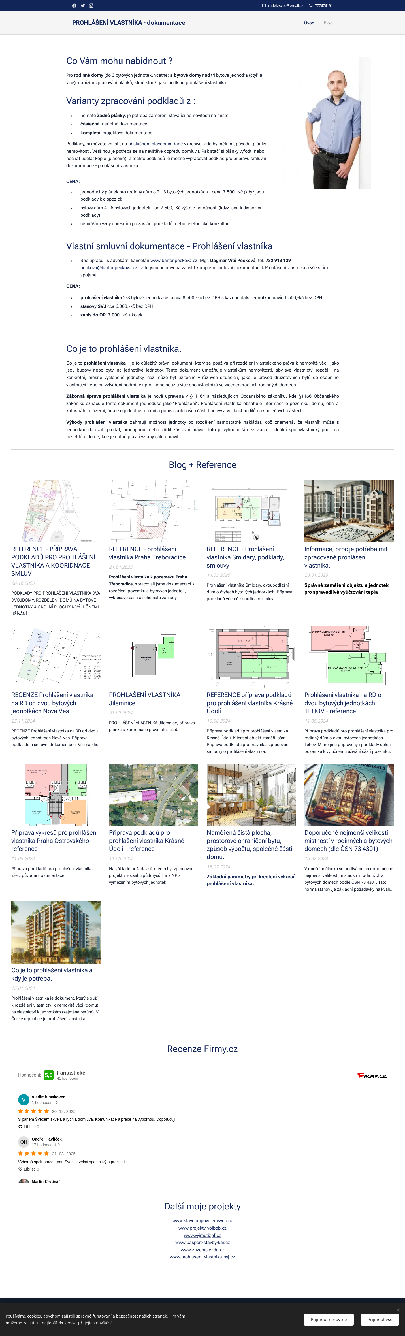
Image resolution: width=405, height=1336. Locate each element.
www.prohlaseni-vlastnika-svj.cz (202, 1257)
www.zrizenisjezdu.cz (203, 1249)
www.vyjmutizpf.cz (202, 1235)
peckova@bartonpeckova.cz (108, 267)
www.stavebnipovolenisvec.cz (202, 1220)
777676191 (324, 5)
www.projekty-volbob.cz (202, 1228)
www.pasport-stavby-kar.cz (202, 1242)
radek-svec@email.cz (285, 5)
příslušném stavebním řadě (155, 143)
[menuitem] (311, 23)
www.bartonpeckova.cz (173, 260)
